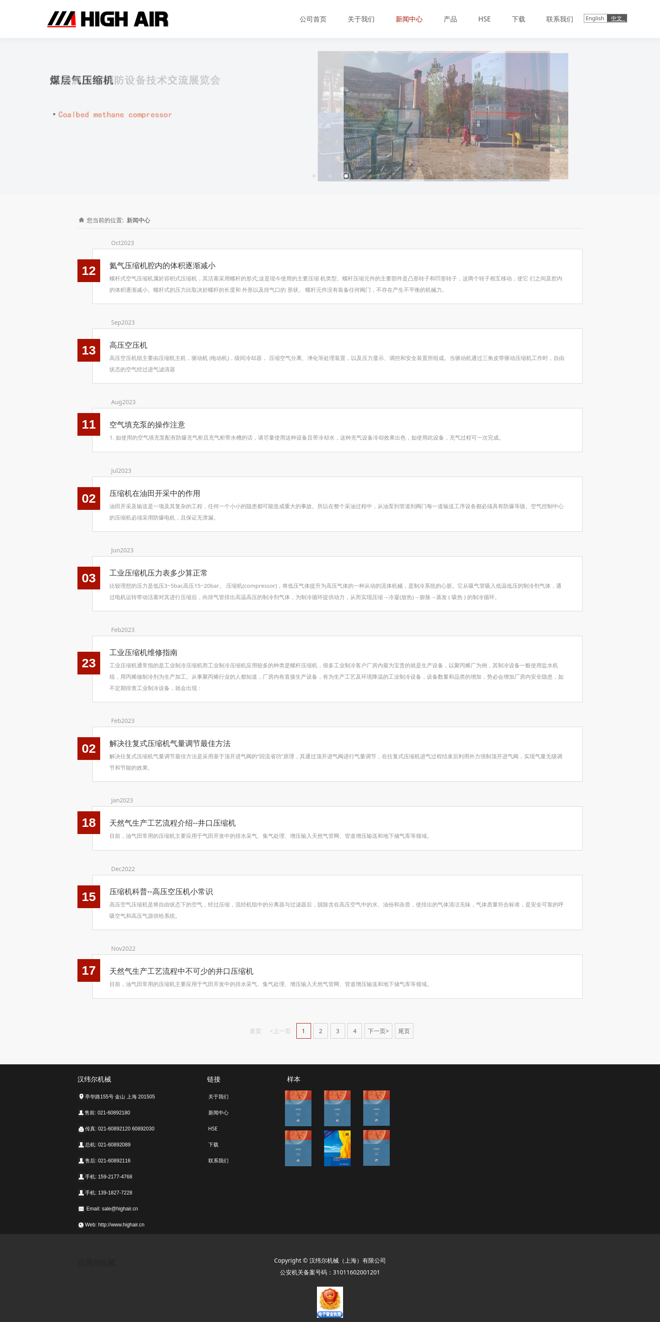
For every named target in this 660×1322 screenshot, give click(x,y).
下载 (518, 19)
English (595, 18)
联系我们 (559, 19)
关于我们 (361, 19)
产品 (450, 19)
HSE (484, 19)
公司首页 (313, 19)
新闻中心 (409, 19)
